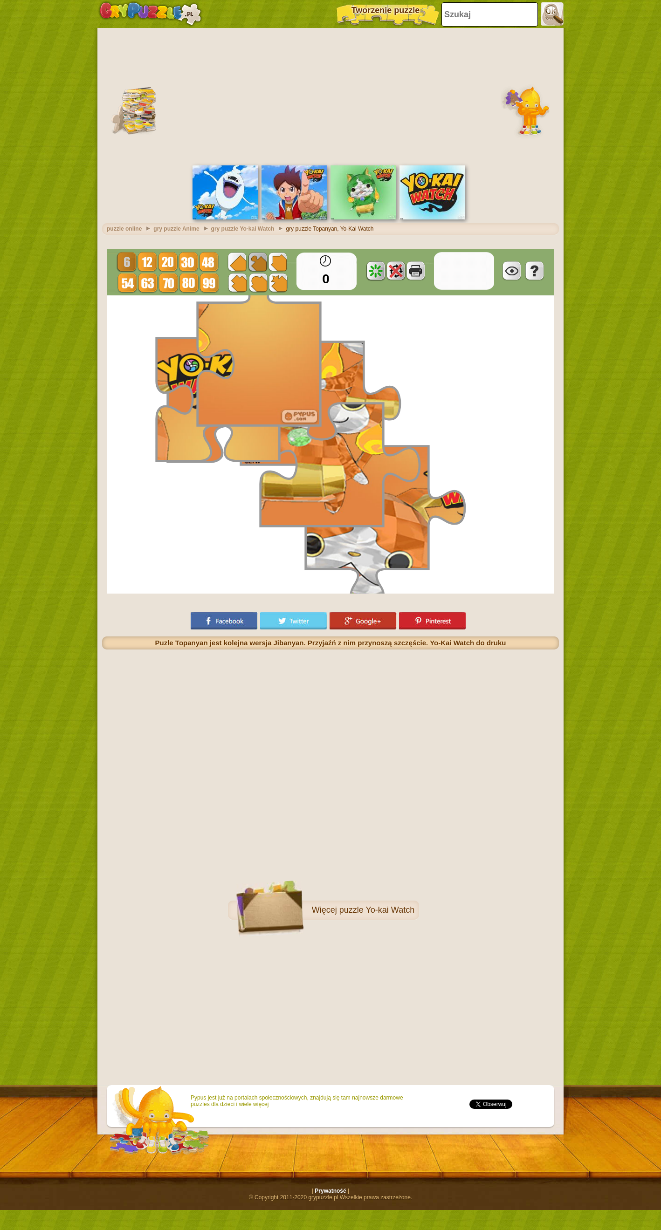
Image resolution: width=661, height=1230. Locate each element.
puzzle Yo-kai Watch (376, 910)
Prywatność (330, 1191)
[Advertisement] (331, 95)
